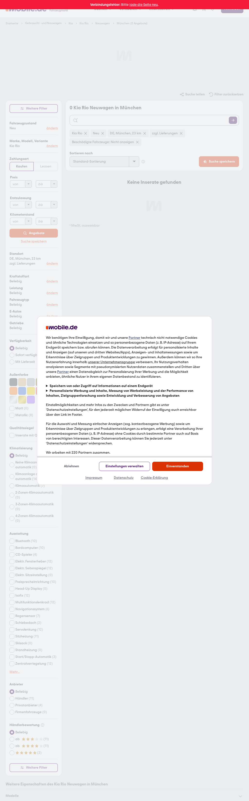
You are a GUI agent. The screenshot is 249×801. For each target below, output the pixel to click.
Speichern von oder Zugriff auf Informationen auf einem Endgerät (101, 386)
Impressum (93, 478)
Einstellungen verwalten (124, 466)
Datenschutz (123, 478)
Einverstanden (177, 466)
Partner (134, 338)
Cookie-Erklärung (154, 478)
